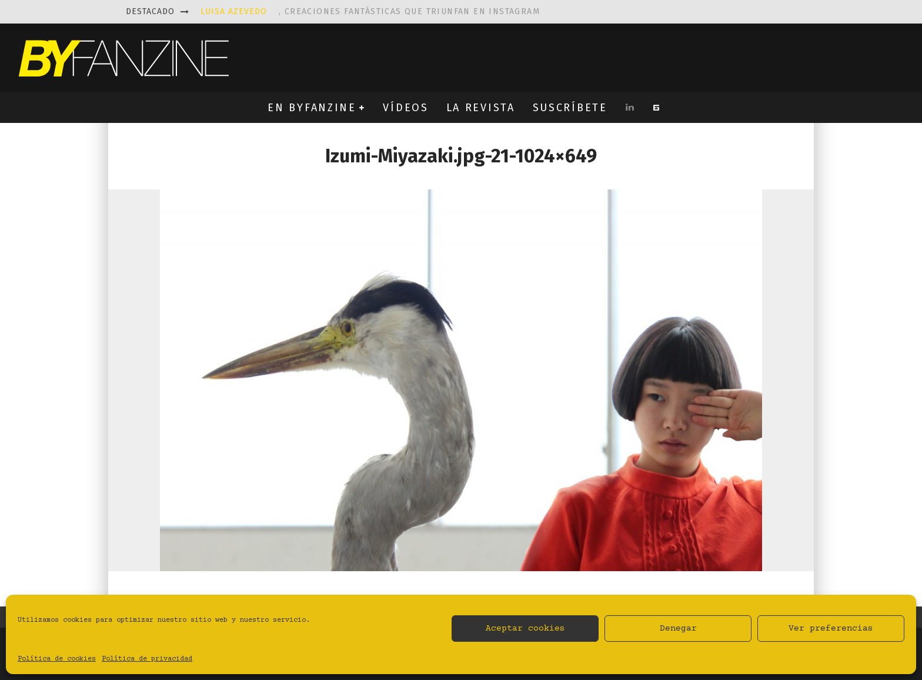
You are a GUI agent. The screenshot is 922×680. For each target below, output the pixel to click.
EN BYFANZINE (312, 107)
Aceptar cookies (525, 629)
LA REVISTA (480, 107)
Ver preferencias (831, 629)
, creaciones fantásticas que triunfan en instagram (370, 11)
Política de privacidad (147, 659)
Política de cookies (57, 659)
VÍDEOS (405, 107)
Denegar (678, 629)
